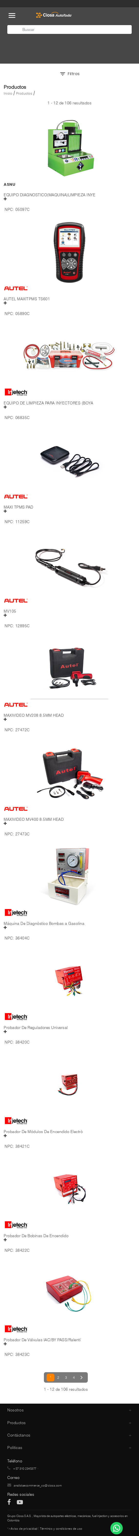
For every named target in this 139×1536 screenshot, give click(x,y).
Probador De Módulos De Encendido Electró (43, 1132)
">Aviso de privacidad (22, 1528)
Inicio (8, 93)
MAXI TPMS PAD (18, 507)
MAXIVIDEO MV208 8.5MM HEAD (34, 715)
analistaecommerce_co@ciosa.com (38, 1485)
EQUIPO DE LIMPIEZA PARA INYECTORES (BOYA (48, 403)
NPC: (9, 209)
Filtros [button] (70, 74)
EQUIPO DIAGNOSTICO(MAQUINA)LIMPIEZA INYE (49, 195)
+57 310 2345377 (24, 1468)
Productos (24, 93)
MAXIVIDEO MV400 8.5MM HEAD (34, 820)
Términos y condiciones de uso (61, 1528)
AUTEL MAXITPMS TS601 (27, 299)
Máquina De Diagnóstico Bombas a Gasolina (44, 924)
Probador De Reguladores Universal (36, 1028)
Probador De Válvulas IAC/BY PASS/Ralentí (42, 1340)
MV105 (10, 611)
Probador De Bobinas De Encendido (36, 1236)
